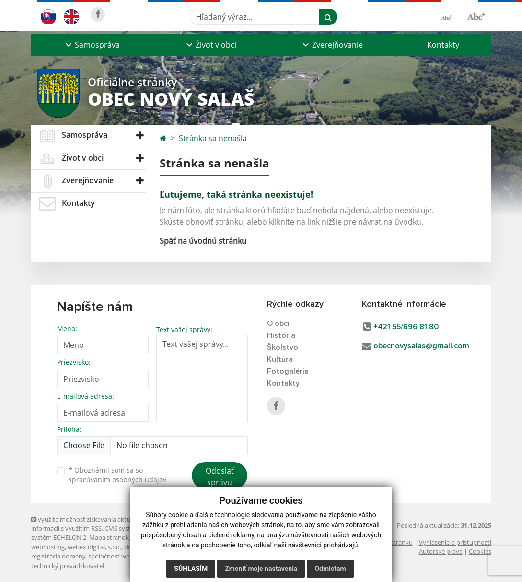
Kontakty (443, 44)
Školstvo (282, 347)
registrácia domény (58, 556)
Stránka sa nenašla (213, 138)
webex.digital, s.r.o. (94, 547)
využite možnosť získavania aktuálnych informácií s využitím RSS (90, 524)
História (281, 335)
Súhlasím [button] (191, 568)
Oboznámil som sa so (117, 475)
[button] (91, 45)
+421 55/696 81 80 (406, 327)
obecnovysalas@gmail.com (421, 346)
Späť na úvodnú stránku (203, 241)
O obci (278, 323)
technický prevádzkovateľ (67, 565)
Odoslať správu (220, 476)
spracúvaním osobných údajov (117, 479)
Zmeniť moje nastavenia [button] (261, 568)
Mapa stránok (109, 537)
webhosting (48, 547)
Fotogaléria (288, 371)
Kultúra (280, 359)
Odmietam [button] (330, 568)
